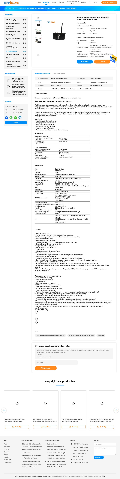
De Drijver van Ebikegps (16, 61)
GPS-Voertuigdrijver (16, 20)
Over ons (6, 452)
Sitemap (6, 457)
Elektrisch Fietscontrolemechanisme (16, 65)
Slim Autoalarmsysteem (16, 23)
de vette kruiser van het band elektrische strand (81, 335)
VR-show (6, 449)
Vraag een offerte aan (109, 2)
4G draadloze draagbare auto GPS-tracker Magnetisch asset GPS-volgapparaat (19, 92)
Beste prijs (84, 61)
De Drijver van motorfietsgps (16, 27)
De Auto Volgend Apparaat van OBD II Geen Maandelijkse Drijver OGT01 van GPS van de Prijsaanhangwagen (31, 464)
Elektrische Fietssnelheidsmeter (16, 47)
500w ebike (101, 335)
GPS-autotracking (16, 58)
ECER (103, 476)
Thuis (5, 444)
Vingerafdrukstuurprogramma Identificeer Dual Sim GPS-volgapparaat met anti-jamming (15, 421)
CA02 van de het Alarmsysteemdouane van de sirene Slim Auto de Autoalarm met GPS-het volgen (56, 447)
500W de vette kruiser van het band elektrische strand (50, 335)
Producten (7, 446)
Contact (16, 122)
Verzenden (45, 368)
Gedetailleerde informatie (42, 73)
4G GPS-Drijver (16, 35)
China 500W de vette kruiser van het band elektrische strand (32, 476)
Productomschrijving (59, 73)
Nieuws (6, 454)
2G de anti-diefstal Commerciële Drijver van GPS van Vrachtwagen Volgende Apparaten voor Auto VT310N (32, 447)
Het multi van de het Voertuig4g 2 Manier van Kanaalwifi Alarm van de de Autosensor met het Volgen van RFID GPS (56, 455)
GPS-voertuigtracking (16, 55)
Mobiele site (7, 459)
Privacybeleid (8, 462)
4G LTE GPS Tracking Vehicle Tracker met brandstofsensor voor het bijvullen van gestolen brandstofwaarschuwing (19, 86)
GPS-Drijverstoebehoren (16, 43)
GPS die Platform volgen (16, 31)
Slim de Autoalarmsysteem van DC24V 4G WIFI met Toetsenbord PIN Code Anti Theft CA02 (56, 464)
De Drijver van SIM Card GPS (16, 38)
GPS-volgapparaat (16, 51)
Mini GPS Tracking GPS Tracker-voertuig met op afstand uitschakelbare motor (72, 421)
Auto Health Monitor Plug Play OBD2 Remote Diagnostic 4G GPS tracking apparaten (19, 80)
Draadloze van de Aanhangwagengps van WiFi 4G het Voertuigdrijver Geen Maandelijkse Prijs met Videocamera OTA (31, 455)
